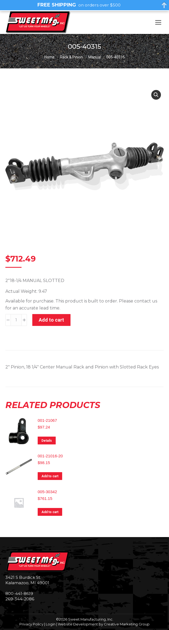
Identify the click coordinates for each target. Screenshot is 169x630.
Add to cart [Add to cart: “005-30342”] (49, 512)
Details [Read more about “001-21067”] (46, 441)
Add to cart (51, 320)
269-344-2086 (19, 598)
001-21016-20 (50, 456)
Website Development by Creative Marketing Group (104, 624)
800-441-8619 (19, 593)
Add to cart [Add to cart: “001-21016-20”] (49, 476)
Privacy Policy (31, 624)
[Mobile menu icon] (158, 22)
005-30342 (47, 491)
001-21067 (47, 420)
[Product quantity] (16, 320)
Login (50, 624)
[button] (156, 95)
